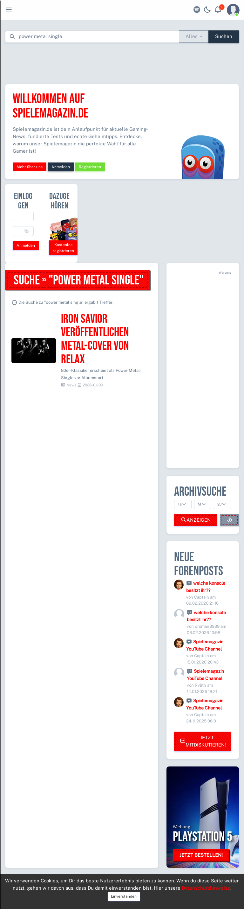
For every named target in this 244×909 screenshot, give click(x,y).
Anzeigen (196, 520)
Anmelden (60, 167)
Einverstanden (124, 896)
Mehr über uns (30, 167)
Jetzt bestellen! (201, 855)
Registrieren (90, 167)
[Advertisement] (122, 62)
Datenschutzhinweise (206, 888)
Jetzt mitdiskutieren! (203, 741)
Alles (192, 36)
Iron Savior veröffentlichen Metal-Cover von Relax (95, 339)
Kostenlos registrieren (63, 248)
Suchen (223, 36)
